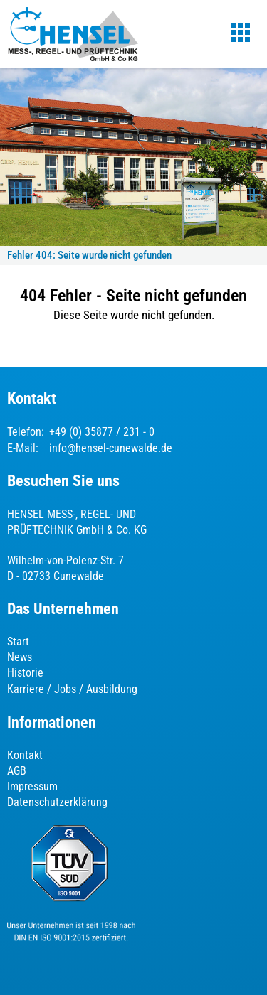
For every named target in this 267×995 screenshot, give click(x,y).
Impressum (32, 786)
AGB (16, 771)
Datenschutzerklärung (57, 802)
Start (18, 641)
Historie (25, 672)
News (19, 657)
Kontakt (25, 755)
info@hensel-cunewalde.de (110, 448)
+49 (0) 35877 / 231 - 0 (102, 432)
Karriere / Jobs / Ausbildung (72, 689)
